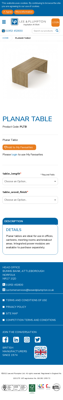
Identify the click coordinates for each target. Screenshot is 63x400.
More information (24, 11)
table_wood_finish (15, 192)
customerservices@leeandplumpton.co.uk (30, 306)
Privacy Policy (16, 323)
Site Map (12, 329)
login (14, 154)
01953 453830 (12, 31)
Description (13, 221)
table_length (11, 174)
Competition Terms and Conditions (31, 336)
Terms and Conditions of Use (26, 316)
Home (6, 38)
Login (55, 22)
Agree (8, 11)
